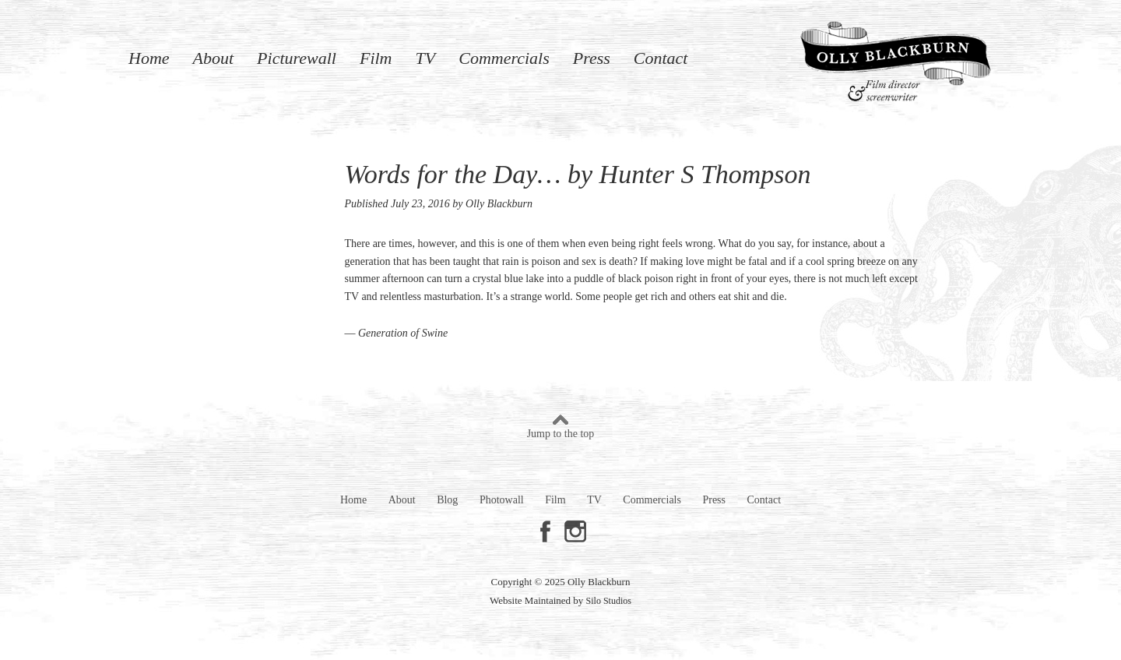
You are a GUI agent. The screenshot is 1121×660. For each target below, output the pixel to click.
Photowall (502, 500)
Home (149, 57)
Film (376, 57)
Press (591, 57)
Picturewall (296, 57)
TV (426, 57)
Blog (447, 500)
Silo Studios (608, 600)
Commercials (504, 57)
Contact (661, 57)
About (213, 57)
